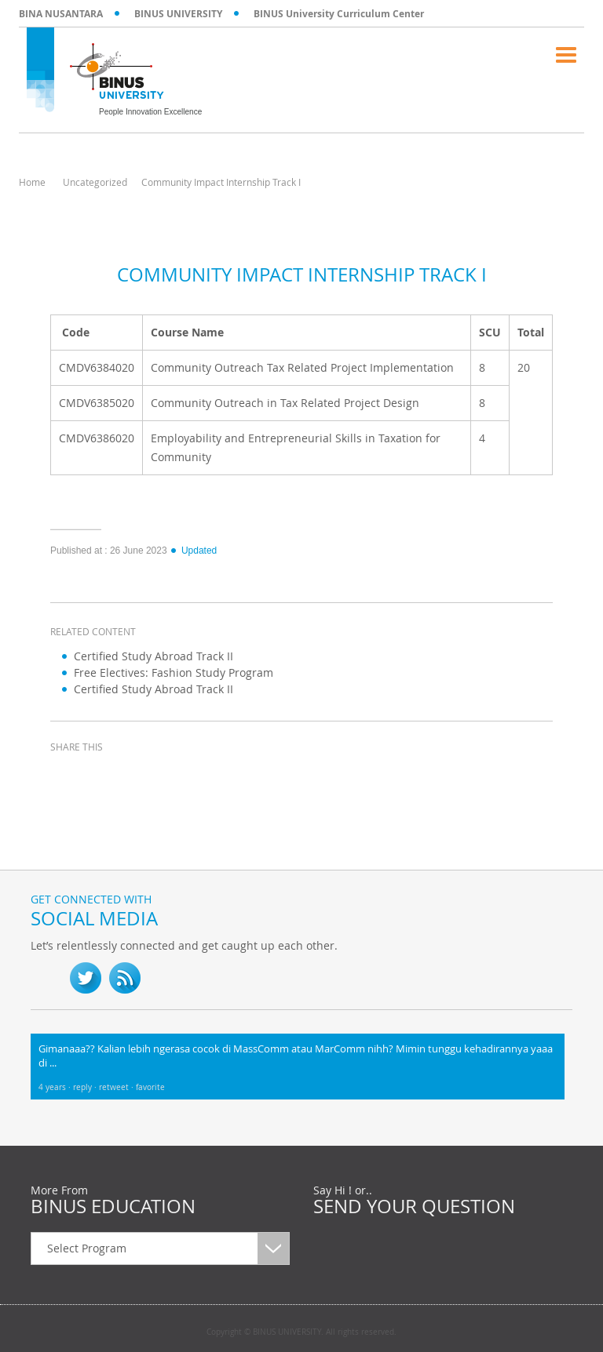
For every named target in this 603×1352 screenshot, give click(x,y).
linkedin (144, 775)
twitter (105, 775)
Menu (566, 55)
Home (32, 182)
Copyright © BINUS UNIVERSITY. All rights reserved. (301, 1332)
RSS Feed (125, 978)
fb (46, 978)
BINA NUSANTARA (61, 13)
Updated (193, 550)
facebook (66, 775)
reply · (86, 1087)
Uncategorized (95, 182)
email (183, 775)
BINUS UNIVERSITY (178, 13)
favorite (150, 1087)
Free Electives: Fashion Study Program (173, 672)
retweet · (117, 1087)
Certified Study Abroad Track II (153, 656)
